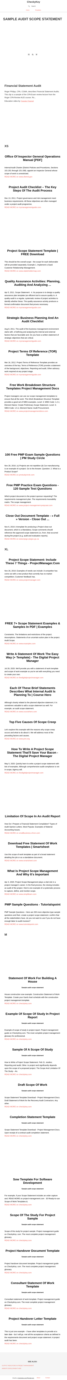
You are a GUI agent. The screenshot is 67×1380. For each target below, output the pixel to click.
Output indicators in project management (18, 1365)
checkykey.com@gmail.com (26, 1378)
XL (33, 54)
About (38, 1377)
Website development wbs (11, 1368)
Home (27, 10)
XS (29, 54)
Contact (47, 1377)
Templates (38, 10)
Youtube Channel (27, 101)
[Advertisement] (32, 37)
